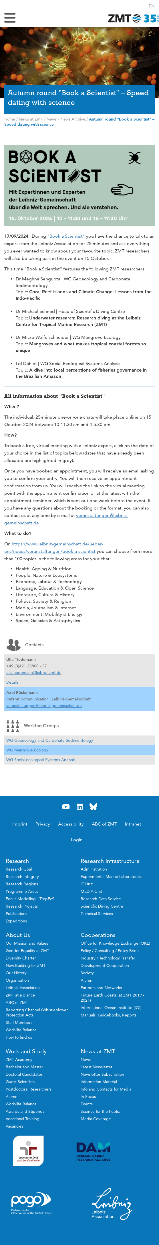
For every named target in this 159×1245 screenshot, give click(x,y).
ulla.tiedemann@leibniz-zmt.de (33, 672)
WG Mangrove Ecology (27, 750)
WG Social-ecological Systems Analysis (40, 759)
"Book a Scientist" (66, 236)
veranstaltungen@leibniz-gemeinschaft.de (44, 705)
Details (12, 682)
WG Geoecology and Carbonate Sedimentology (49, 740)
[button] (152, 6)
